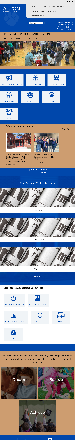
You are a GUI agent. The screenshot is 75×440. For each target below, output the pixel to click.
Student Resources (30, 34)
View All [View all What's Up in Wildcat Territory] (37, 276)
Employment (53, 11)
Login (70, 1)
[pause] (38, 65)
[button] (5, 53)
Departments (17, 39)
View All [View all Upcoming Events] (44, 172)
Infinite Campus (39, 11)
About (13, 34)
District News (38, 16)
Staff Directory (39, 6)
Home (5, 34)
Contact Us (32, 39)
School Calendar (57, 6)
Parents (46, 34)
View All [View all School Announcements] (65, 129)
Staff (5, 39)
